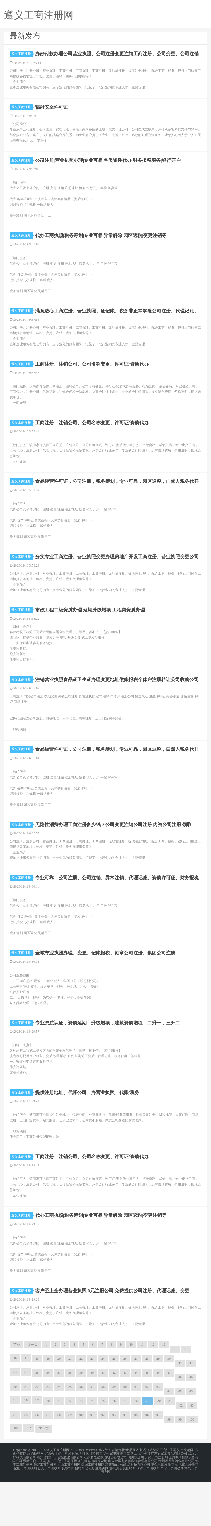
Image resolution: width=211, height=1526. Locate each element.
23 (92, 1405)
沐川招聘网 (94, 1499)
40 (92, 1419)
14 (175, 1395)
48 (180, 1424)
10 (131, 1391)
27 (136, 1405)
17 (26, 1404)
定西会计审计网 (56, 1499)
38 (70, 1419)
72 (70, 1447)
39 (81, 1419)
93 (114, 1461)
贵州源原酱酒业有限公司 (176, 1506)
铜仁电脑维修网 (162, 1509)
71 (59, 1447)
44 (136, 1419)
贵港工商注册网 (138, 1499)
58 (103, 1433)
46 (158, 1419)
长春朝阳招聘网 (73, 1513)
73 (81, 1447)
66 (191, 1438)
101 (15, 1474)
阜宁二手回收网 (172, 1513)
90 (81, 1461)
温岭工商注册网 (34, 1506)
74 (92, 1447)
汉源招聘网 (35, 1499)
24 (103, 1405)
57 (92, 1433)
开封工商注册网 (156, 1503)
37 (59, 1419)
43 (125, 1419)
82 (181, 1452)
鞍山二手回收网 (25, 1513)
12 (153, 1391)
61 (136, 1433)
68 (26, 1446)
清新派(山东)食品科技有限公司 (127, 1509)
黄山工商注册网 (58, 1506)
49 (191, 1424)
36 (48, 1419)
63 (158, 1433)
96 (147, 1461)
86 (37, 1461)
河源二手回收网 (148, 1513)
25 (114, 1405)
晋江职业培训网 (97, 1513)
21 (70, 1405)
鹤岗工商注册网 (45, 1509)
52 (37, 1433)
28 (147, 1405)
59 (114, 1433)
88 (59, 1461)
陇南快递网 (185, 1496)
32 (191, 1409)
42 (114, 1419)
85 (26, 1461)
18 (37, 1405)
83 (192, 1452)
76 (114, 1447)
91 (92, 1461)
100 (191, 1466)
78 (136, 1447)
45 (147, 1419)
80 (159, 1447)
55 (70, 1433)
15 (186, 1395)
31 (180, 1409)
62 (147, 1433)
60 (125, 1433)
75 (103, 1447)
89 (70, 1461)
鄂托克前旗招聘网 (122, 1513)
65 (180, 1438)
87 (48, 1461)
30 (169, 1405)
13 (164, 1391)
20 (59, 1405)
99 (180, 1466)
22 (81, 1405)
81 (170, 1447)
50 (15, 1433)
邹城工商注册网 (92, 1509)
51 (26, 1433)
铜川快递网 (135, 1503)
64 (169, 1438)
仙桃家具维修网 (186, 1509)
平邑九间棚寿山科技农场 (89, 1506)
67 (15, 1446)
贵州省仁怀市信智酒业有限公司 (60, 1503)
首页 (16, 1391)
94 (125, 1461)
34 (26, 1418)
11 (142, 1391)
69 (37, 1446)
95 (136, 1461)
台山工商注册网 (68, 1509)
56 (81, 1433)
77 (125, 1447)
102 (28, 1474)
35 (37, 1419)
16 (15, 1404)
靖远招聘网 (76, 1499)
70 (48, 1447)
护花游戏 (146, 1496)
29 (158, 1405)
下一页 (44, 1475)
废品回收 (132, 1496)
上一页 (33, 1391)
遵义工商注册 (22, 54)
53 (48, 1433)
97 (158, 1461)
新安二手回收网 (49, 1513)
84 (15, 1461)
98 (169, 1466)
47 (169, 1419)
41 (103, 1419)
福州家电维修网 (114, 1499)
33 (15, 1418)
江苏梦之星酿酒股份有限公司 (105, 1503)
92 (103, 1461)
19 (48, 1405)
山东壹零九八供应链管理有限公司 (132, 1506)
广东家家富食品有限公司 (169, 1499)
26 (125, 1405)
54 (59, 1433)
